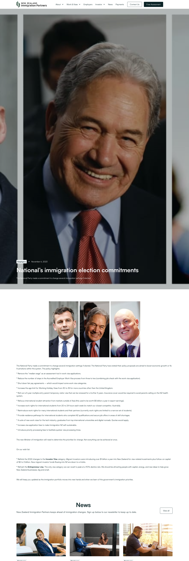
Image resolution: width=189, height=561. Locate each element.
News (110, 4)
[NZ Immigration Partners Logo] (31, 4)
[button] (59, 4)
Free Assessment (153, 4)
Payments (120, 4)
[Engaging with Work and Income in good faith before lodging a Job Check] (148, 539)
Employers (88, 4)
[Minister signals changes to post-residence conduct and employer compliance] (94, 539)
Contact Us (134, 4)
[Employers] (21, 261)
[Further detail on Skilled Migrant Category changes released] (41, 539)
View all (166, 510)
